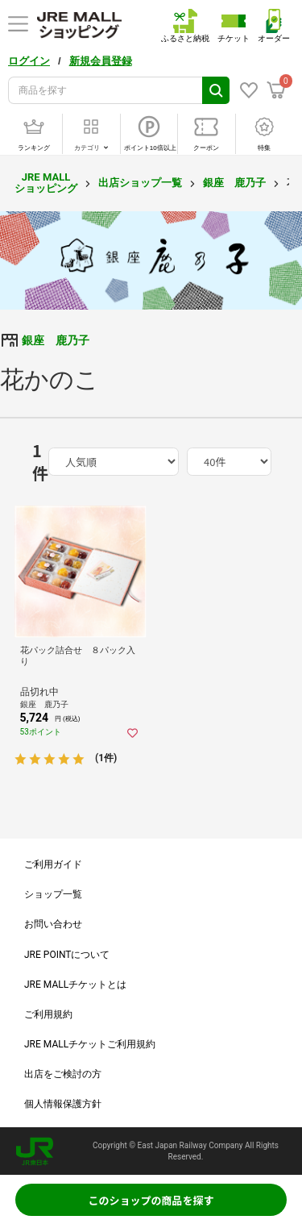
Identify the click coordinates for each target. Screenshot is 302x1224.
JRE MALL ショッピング (45, 182)
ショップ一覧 (53, 894)
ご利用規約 (48, 1014)
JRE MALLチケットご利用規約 (89, 1044)
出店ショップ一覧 (140, 183)
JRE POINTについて (67, 954)
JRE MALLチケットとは (75, 984)
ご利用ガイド (53, 864)
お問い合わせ (53, 924)
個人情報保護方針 (62, 1104)
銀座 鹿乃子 (234, 183)
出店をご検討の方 (62, 1074)
